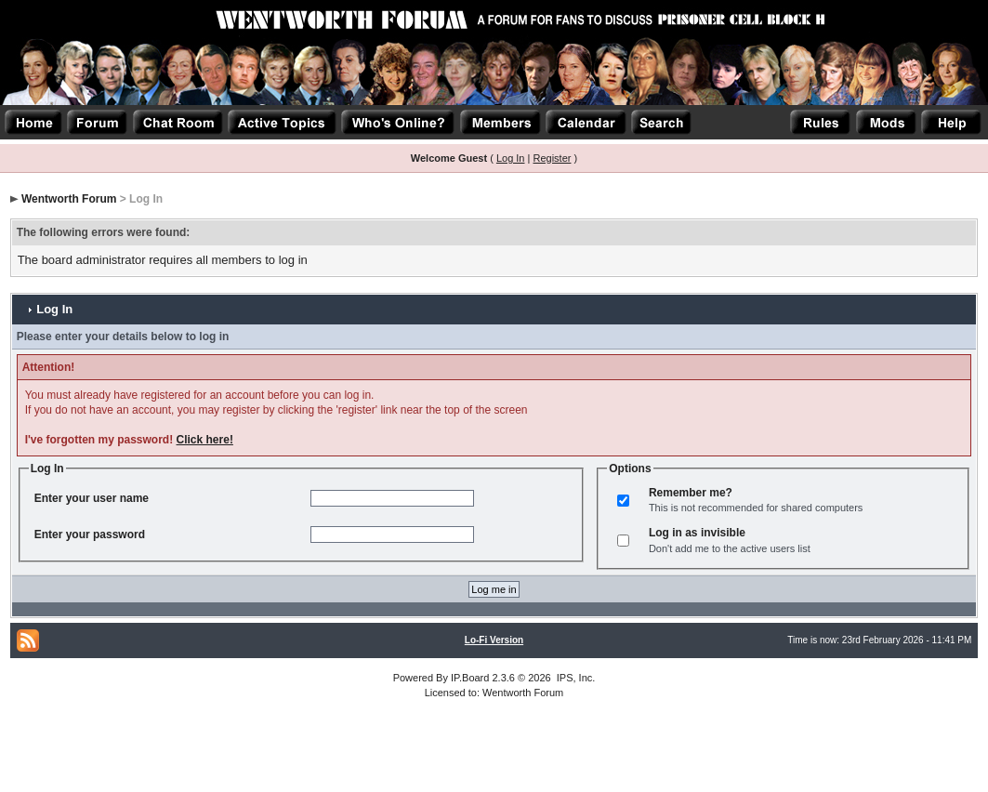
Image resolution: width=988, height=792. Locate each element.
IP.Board (470, 677)
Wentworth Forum (68, 198)
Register (552, 158)
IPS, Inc (575, 677)
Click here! (205, 439)
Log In (510, 158)
